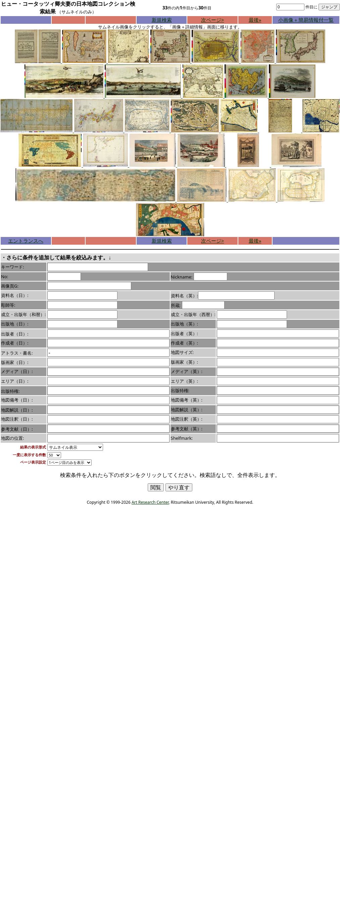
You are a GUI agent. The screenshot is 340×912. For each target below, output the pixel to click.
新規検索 (162, 19)
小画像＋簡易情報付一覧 (306, 19)
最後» (255, 19)
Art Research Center (150, 502)
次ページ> (212, 19)
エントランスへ (25, 240)
